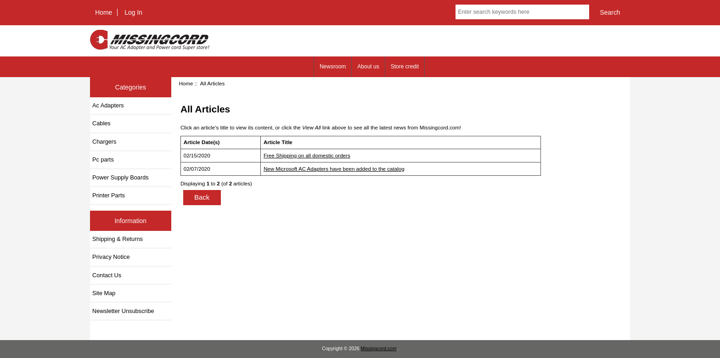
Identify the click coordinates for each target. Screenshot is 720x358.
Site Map (103, 293)
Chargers (104, 141)
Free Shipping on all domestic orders (307, 155)
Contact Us (106, 275)
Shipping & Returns (117, 238)
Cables (101, 123)
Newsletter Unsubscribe (123, 311)
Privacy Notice (110, 256)
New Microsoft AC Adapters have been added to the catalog (334, 169)
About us (368, 66)
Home (103, 12)
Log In (133, 12)
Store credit (405, 66)
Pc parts (103, 159)
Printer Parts (108, 195)
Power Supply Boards (120, 177)
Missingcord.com (379, 348)
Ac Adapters (108, 105)
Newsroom (333, 66)
